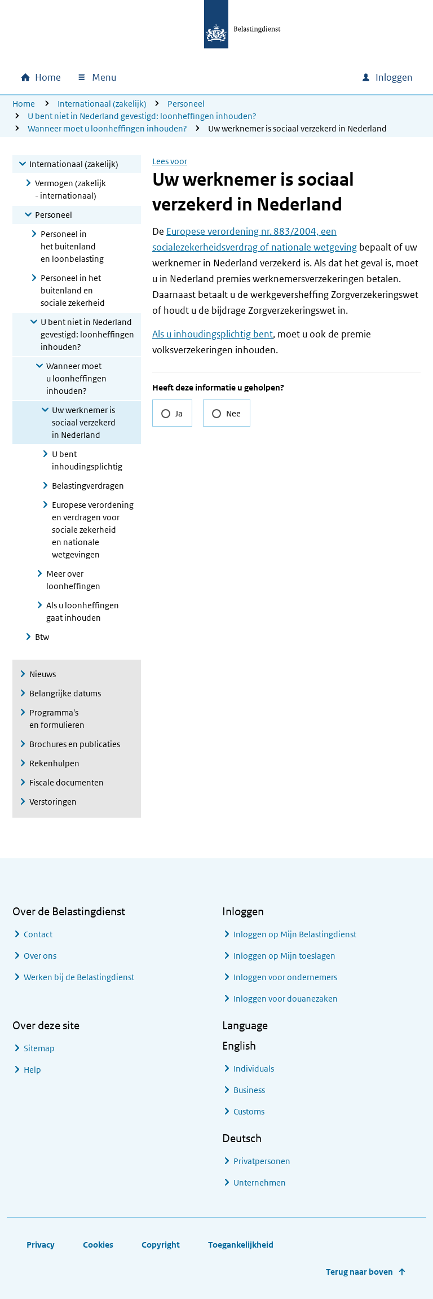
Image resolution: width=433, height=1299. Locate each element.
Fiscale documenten (66, 782)
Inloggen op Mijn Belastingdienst (294, 934)
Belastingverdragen (88, 485)
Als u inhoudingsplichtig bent (212, 334)
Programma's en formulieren (57, 718)
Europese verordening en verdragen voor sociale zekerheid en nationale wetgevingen (93, 529)
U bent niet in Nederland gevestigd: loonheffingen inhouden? (142, 116)
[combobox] (255, 77)
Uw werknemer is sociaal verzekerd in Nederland (84, 422)
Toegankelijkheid (240, 1244)
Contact (38, 934)
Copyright (161, 1244)
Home (23, 103)
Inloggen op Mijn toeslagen (284, 955)
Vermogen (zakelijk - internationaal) (70, 189)
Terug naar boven (359, 1271)
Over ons (40, 955)
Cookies (98, 1244)
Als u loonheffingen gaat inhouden (82, 611)
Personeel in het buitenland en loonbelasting (72, 246)
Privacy (40, 1244)
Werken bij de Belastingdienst (79, 977)
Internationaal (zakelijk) (102, 103)
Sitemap (39, 1048)
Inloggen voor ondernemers (285, 977)
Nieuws (42, 674)
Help (32, 1069)
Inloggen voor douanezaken (285, 998)
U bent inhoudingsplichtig (87, 460)
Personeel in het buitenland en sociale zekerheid (73, 290)
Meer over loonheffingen (73, 579)
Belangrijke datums (65, 693)
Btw (42, 636)
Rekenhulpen (54, 763)
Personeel (186, 103)
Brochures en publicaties (74, 744)
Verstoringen (53, 801)
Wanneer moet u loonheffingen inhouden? (107, 128)
